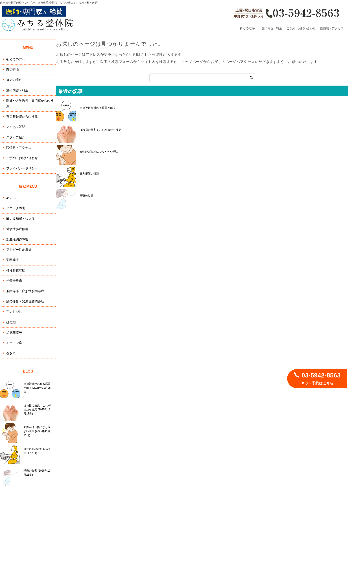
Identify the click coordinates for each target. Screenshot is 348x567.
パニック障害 (15, 208)
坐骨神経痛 (14, 280)
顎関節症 (12, 260)
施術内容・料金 (272, 28)
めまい (11, 198)
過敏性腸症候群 (17, 229)
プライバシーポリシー (22, 168)
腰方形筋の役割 (89, 173)
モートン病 (14, 343)
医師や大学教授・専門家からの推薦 (29, 103)
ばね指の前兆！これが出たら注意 (100, 129)
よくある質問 (15, 127)
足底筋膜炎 (14, 332)
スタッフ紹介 (15, 137)
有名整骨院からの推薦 (22, 116)
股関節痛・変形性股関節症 (25, 291)
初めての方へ (248, 28)
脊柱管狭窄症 (15, 270)
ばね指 (11, 322)
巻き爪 (11, 353)
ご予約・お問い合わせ (301, 28)
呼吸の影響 (87, 195)
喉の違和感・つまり (20, 218)
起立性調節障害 (17, 239)
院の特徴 (12, 69)
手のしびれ (14, 311)
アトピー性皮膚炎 (18, 249)
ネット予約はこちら (317, 383)
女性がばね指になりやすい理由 (99, 151)
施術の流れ (14, 80)
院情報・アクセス (332, 28)
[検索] (202, 77)
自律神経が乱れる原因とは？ (98, 107)
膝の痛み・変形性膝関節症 (25, 301)
